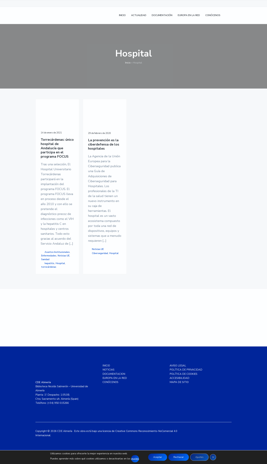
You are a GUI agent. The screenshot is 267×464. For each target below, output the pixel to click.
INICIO (106, 365)
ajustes (135, 458)
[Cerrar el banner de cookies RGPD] (213, 457)
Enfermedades (48, 255)
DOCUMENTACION (114, 374)
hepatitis (49, 263)
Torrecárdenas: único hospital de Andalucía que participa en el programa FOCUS (57, 148)
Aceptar (157, 457)
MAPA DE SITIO (179, 382)
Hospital (60, 263)
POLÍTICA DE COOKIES (183, 374)
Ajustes (199, 457)
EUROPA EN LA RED (115, 378)
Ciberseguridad (100, 253)
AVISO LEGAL (178, 365)
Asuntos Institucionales (57, 252)
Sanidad (45, 259)
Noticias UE (63, 255)
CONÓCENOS (110, 382)
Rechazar (179, 457)
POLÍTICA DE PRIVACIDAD (186, 369)
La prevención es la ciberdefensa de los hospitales (103, 144)
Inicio (128, 62)
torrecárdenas (48, 267)
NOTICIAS (108, 369)
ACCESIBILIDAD (179, 378)
